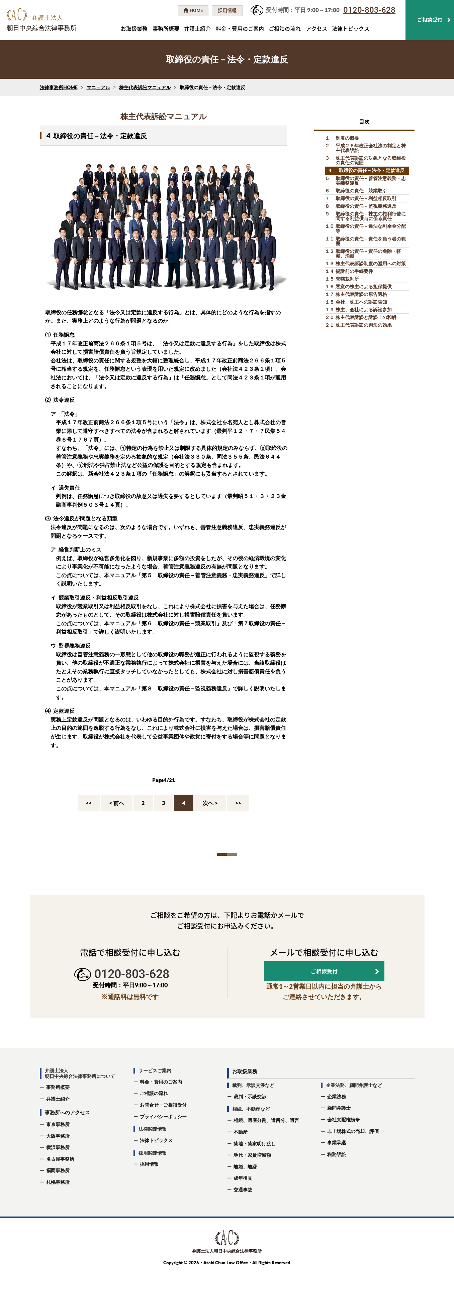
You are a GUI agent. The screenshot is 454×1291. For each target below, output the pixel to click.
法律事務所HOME (59, 87)
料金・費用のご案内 (240, 28)
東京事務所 (58, 1143)
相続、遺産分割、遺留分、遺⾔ (266, 1140)
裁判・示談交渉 (250, 1116)
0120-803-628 (369, 10)
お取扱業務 (134, 28)
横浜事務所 (58, 1167)
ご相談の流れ (285, 28)
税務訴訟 (336, 1173)
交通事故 (243, 1209)
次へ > (210, 803)
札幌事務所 (58, 1201)
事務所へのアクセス (67, 1132)
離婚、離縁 (245, 1186)
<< (89, 803)
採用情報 (149, 1183)
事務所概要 (166, 28)
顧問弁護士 (339, 1127)
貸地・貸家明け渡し (255, 1163)
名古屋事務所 (60, 1178)
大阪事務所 (58, 1155)
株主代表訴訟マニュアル (145, 87)
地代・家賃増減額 (252, 1174)
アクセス (316, 28)
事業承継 (336, 1162)
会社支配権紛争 (343, 1139)
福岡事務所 (58, 1190)
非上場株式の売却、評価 (353, 1150)
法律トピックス (350, 28)
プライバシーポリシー (163, 1136)
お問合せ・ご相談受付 (163, 1124)
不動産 (241, 1151)
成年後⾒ (243, 1197)
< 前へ (116, 803)
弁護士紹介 (197, 28)
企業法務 (336, 1116)
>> (238, 803)
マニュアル (98, 87)
